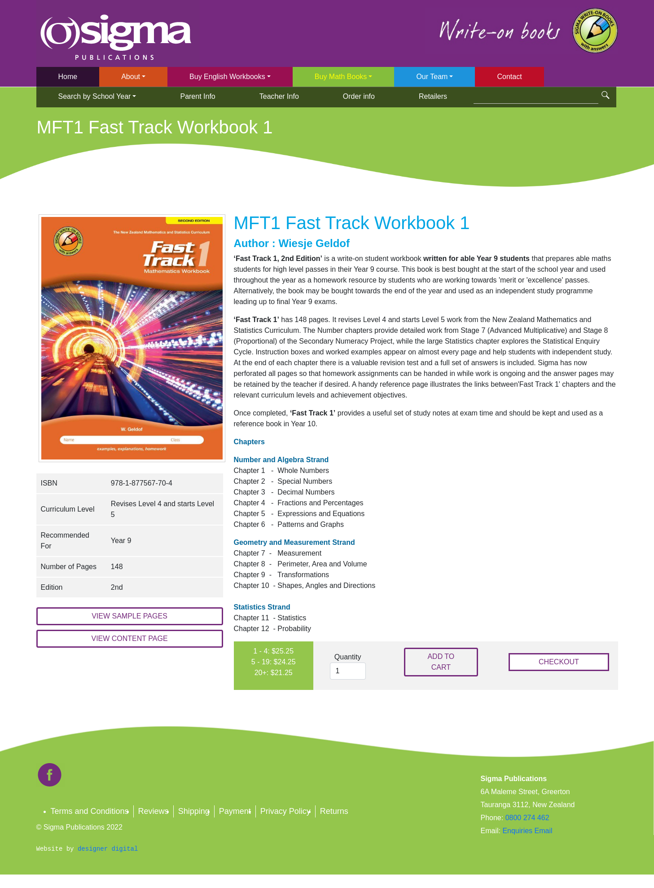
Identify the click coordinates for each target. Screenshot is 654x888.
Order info (359, 96)
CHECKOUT (559, 662)
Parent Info (197, 96)
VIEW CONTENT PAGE (129, 638)
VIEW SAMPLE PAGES (129, 616)
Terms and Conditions (90, 811)
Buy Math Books (341, 76)
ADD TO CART (440, 662)
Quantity (347, 657)
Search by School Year (94, 96)
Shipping (194, 811)
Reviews (153, 811)
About (130, 76)
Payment (235, 811)
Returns (334, 811)
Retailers (433, 96)
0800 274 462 (527, 818)
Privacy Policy (285, 811)
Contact (509, 76)
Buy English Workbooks (227, 76)
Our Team (432, 76)
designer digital (108, 849)
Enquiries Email (526, 831)
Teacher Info (279, 96)
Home (68, 76)
